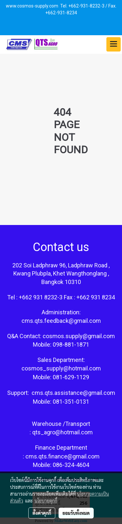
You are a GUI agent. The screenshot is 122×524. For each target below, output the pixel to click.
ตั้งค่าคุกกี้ (42, 513)
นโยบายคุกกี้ (45, 500)
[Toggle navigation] (113, 44)
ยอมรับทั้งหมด (76, 513)
